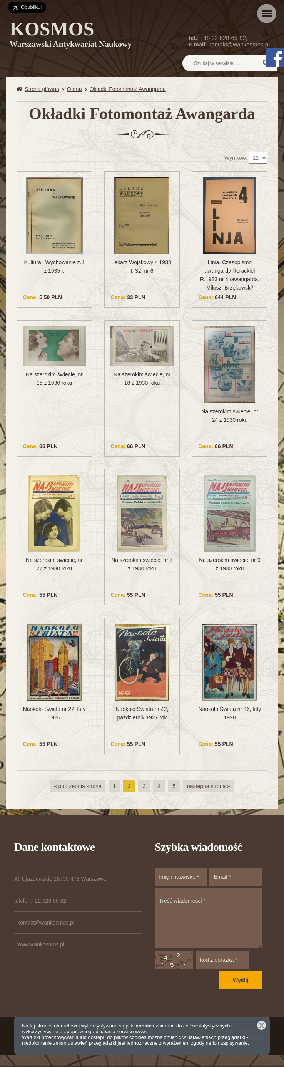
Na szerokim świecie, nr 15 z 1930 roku (54, 378)
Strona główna (42, 89)
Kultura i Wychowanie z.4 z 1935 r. (54, 266)
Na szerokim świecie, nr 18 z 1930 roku (142, 378)
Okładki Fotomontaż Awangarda (128, 89)
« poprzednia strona (78, 786)
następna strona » (208, 786)
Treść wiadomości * (208, 918)
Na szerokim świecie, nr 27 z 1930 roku (54, 564)
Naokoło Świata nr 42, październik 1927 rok (142, 713)
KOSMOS (71, 35)
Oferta (74, 89)
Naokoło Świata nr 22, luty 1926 (54, 713)
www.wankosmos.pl (40, 944)
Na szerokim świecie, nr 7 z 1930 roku (142, 564)
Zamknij (261, 1025)
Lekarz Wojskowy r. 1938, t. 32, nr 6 (141, 266)
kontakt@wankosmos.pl (239, 44)
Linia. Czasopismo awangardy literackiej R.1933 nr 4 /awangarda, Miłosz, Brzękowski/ (229, 275)
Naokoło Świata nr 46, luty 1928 (230, 713)
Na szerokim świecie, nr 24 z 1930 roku (229, 415)
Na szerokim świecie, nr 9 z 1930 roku (230, 564)
